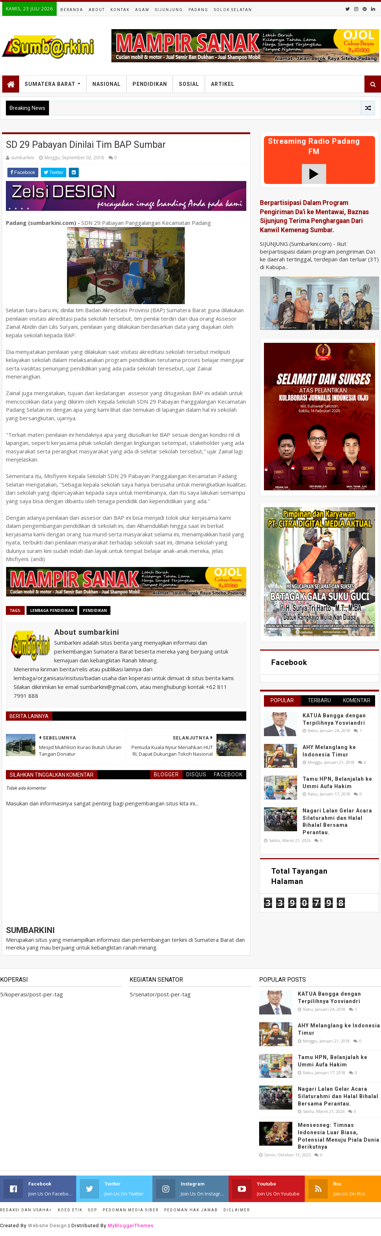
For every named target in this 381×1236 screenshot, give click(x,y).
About (97, 10)
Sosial (189, 84)
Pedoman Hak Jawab (191, 1210)
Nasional (106, 84)
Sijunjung (169, 10)
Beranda (71, 10)
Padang (198, 10)
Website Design (47, 1225)
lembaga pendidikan (52, 610)
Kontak (120, 10)
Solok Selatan (233, 10)
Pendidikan (150, 84)
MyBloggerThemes (131, 1225)
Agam (142, 10)
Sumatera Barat (50, 84)
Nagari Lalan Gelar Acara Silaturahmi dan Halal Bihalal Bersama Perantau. (338, 1096)
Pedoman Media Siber (131, 1210)
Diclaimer (236, 1210)
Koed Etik (70, 1210)
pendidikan (95, 610)
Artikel (222, 84)
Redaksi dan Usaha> (26, 1210)
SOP (92, 1210)
